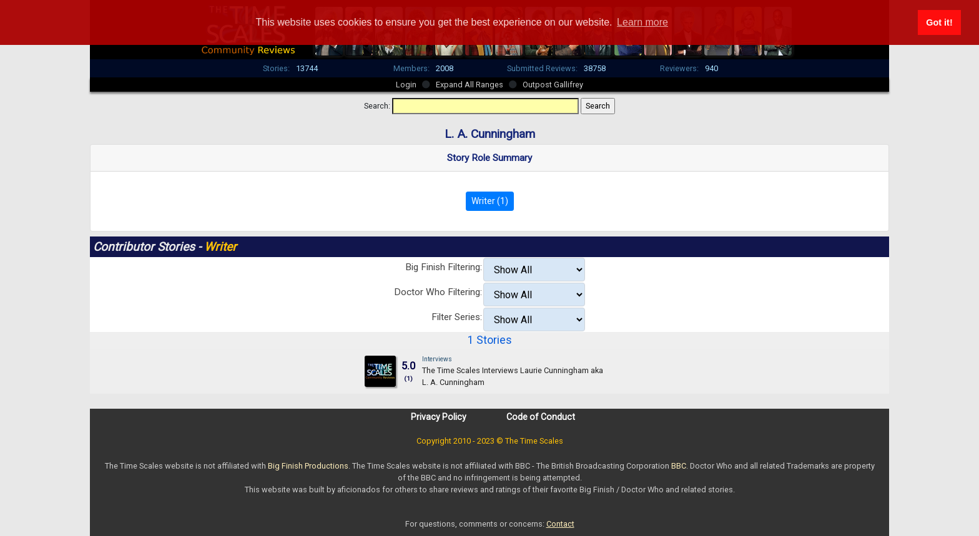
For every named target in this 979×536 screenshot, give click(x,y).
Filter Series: (456, 317)
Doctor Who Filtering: (438, 292)
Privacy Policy (438, 417)
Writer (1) (489, 201)
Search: (377, 105)
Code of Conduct (540, 417)
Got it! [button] (939, 22)
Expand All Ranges (469, 84)
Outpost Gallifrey (553, 84)
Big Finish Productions (308, 465)
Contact (560, 524)
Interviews (437, 359)
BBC (678, 465)
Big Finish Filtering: (443, 267)
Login (406, 84)
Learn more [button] (642, 22)
